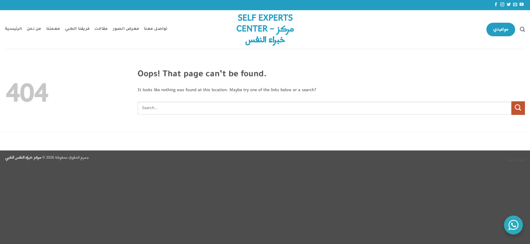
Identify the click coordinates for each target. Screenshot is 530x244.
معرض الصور (126, 29)
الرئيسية (13, 29)
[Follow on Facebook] (496, 4)
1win (510, 160)
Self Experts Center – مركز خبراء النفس (265, 29)
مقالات (101, 29)
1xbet (520, 160)
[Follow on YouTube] (522, 4)
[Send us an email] (515, 4)
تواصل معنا (156, 29)
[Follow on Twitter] (509, 4)
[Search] (522, 29)
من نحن (34, 29)
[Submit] (518, 108)
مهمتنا (53, 29)
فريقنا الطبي (77, 29)
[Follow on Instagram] (502, 4)
